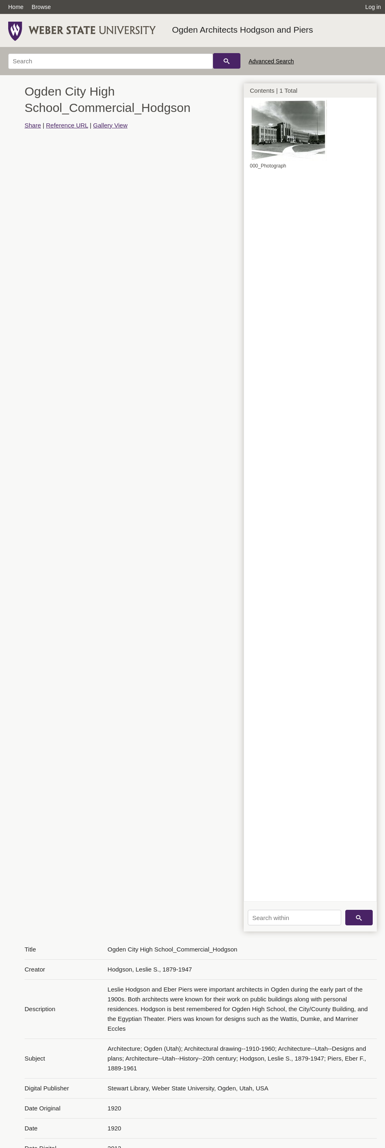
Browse (41, 7)
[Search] (110, 61)
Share (33, 125)
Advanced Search (271, 61)
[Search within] (294, 917)
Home (15, 7)
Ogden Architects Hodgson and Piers (242, 29)
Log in (373, 7)
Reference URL (67, 125)
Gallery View (110, 125)
